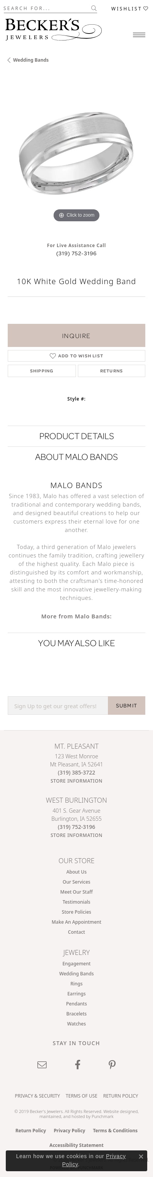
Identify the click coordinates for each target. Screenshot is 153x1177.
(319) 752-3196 (76, 253)
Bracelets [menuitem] (76, 1013)
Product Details (76, 435)
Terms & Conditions (115, 1130)
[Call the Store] (76, 772)
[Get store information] (76, 781)
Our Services (77, 882)
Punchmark (103, 1116)
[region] (76, 155)
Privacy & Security (37, 1096)
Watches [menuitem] (76, 1023)
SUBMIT (126, 705)
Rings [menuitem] (77, 983)
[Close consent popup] (141, 1156)
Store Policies (76, 912)
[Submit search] (94, 8)
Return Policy (120, 1096)
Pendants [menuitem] (76, 1003)
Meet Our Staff (76, 892)
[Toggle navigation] (139, 35)
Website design (118, 1111)
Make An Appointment (76, 922)
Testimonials (77, 902)
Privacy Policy (69, 1130)
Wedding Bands (31, 60)
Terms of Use (82, 1096)
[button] (130, 8)
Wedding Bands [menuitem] (76, 973)
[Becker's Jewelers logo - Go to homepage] (53, 27)
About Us (76, 872)
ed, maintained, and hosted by (88, 1113)
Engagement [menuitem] (76, 963)
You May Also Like (76, 642)
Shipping (42, 370)
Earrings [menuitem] (76, 993)
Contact (76, 932)
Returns (111, 370)
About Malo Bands (76, 456)
